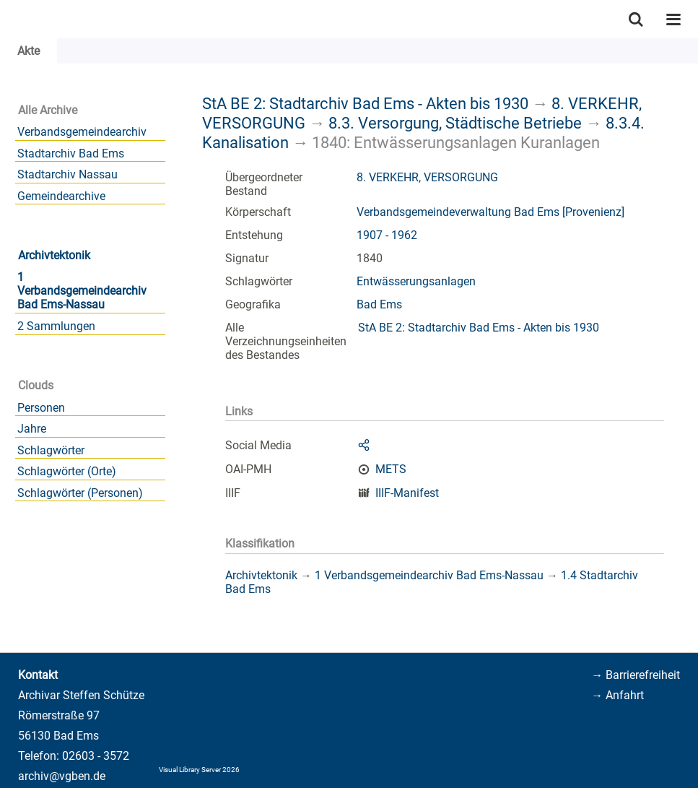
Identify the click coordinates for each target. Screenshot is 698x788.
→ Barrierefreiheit (635, 675)
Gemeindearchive (61, 196)
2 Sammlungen (56, 326)
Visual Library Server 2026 (199, 770)
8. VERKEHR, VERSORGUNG (427, 177)
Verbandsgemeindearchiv (82, 132)
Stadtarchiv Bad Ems (70, 153)
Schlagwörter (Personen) (80, 493)
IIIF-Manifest (407, 493)
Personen (41, 408)
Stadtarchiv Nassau (67, 174)
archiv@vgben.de (61, 776)
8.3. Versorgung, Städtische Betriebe (455, 122)
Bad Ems (379, 304)
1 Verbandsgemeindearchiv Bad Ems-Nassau (82, 290)
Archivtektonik (54, 255)
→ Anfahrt (617, 695)
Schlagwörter (50, 450)
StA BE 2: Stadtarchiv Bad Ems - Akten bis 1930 (365, 103)
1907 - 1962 (387, 235)
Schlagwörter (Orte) (66, 471)
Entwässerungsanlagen (416, 281)
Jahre (31, 429)
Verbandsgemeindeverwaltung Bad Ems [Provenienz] (490, 212)
